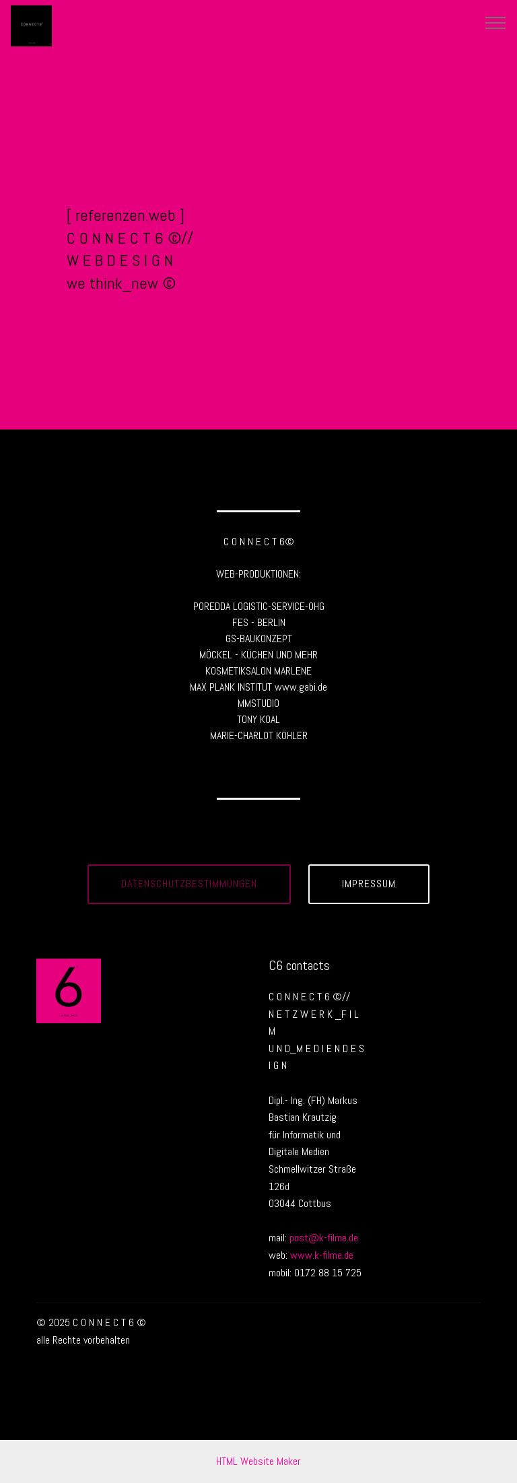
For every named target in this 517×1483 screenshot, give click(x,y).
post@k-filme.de (323, 1238)
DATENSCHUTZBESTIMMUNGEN (189, 883)
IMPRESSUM (369, 883)
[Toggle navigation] (495, 22)
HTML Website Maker (258, 1461)
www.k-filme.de (321, 1255)
